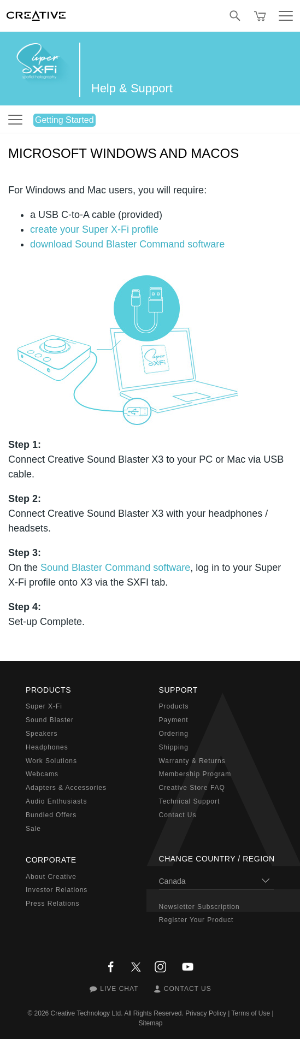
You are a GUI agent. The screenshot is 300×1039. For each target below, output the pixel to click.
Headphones (47, 747)
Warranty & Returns (192, 761)
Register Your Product (196, 920)
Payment (174, 720)
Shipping (174, 747)
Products (174, 706)
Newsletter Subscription (199, 907)
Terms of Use (250, 1013)
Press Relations (52, 903)
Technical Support (189, 801)
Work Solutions (51, 761)
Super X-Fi (44, 706)
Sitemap (150, 1023)
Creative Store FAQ (192, 788)
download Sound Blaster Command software (127, 244)
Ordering (174, 733)
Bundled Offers (51, 815)
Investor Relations (56, 890)
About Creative (51, 877)
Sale (33, 829)
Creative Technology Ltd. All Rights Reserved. (117, 1013)
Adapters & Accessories (66, 788)
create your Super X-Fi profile (94, 229)
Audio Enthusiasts (56, 801)
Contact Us (178, 815)
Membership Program (195, 774)
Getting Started (64, 120)
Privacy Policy (205, 1013)
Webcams (42, 774)
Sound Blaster (50, 720)
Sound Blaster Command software (115, 567)
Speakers (41, 733)
